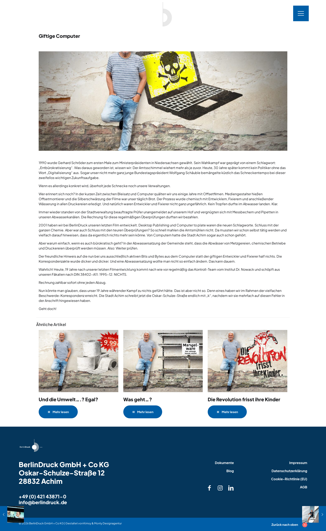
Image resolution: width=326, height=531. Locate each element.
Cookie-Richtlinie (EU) (289, 479)
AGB (303, 487)
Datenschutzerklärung (289, 471)
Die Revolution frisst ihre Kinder (244, 399)
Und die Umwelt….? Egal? (68, 399)
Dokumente (224, 463)
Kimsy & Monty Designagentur (102, 523)
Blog (230, 471)
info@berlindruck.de (43, 502)
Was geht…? (137, 399)
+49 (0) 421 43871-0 (42, 496)
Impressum (298, 463)
